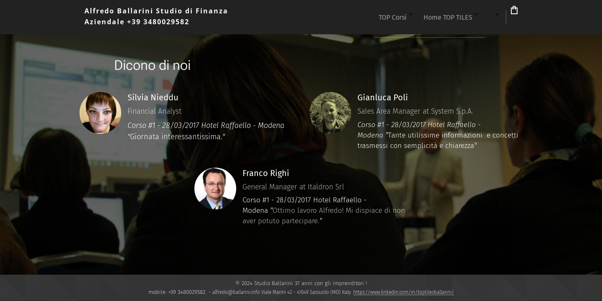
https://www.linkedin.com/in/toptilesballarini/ (403, 292)
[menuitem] (365, 17)
